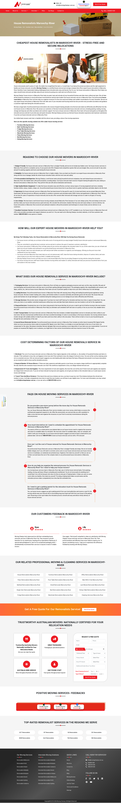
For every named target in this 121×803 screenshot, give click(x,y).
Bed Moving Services (24, 137)
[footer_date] (95, 649)
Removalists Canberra (23, 783)
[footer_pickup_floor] (98, 657)
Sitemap (69, 790)
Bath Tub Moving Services (25, 127)
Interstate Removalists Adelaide (46, 760)
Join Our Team (71, 783)
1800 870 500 (23, 214)
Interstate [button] (34, 11)
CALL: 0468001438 (108, 11)
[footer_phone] (98, 640)
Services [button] (24, 11)
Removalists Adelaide (22, 770)
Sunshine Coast (30, 27)
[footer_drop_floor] (98, 661)
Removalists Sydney (22, 780)
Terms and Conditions (72, 787)
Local (100, 674)
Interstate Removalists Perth (45, 780)
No (96, 671)
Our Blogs (51, 11)
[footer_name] (82, 640)
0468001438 (90, 763)
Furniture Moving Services (25, 125)
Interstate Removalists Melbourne (47, 777)
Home (7, 11)
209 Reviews (3, 399)
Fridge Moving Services (24, 129)
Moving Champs (18, 27)
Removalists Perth (22, 763)
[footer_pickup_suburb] (82, 657)
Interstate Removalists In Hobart (46, 773)
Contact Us (60, 11)
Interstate (93, 674)
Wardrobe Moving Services (26, 133)
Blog (68, 770)
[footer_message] (90, 667)
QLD (24, 27)
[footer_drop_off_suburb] (82, 661)
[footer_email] (90, 645)
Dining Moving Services (24, 139)
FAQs (43, 11)
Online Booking (71, 780)
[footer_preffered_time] (82, 653)
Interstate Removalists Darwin (46, 770)
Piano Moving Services (24, 135)
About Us (15, 11)
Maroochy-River (39, 27)
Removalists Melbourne (23, 760)
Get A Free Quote (100, 4)
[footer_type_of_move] (98, 653)
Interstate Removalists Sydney (46, 783)
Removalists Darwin (22, 777)
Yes (92, 671)
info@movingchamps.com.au (65, 5)
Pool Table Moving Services (26, 131)
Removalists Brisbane (22, 773)
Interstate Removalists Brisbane (46, 763)
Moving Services (71, 777)
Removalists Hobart (22, 767)
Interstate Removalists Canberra (46, 767)
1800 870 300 (90, 765)
